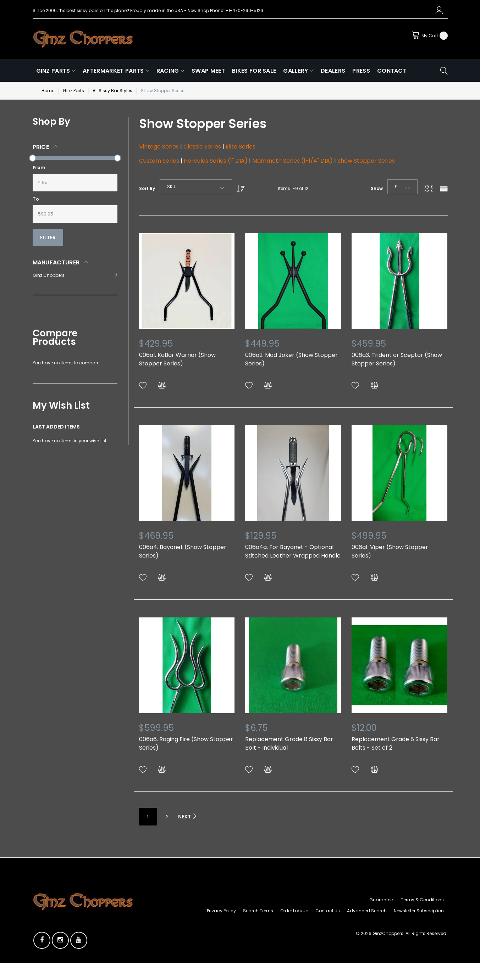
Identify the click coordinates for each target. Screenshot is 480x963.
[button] (143, 385)
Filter (48, 237)
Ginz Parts (73, 91)
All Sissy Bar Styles (112, 91)
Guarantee (381, 900)
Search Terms (258, 911)
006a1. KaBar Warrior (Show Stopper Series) (177, 359)
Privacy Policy (221, 911)
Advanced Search (367, 911)
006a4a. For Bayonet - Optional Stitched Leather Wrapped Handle (293, 551)
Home (48, 91)
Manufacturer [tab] (56, 262)
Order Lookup (294, 911)
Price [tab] (41, 147)
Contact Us (327, 911)
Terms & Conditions (422, 900)
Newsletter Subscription (419, 911)
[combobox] (196, 186)
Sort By (147, 188)
